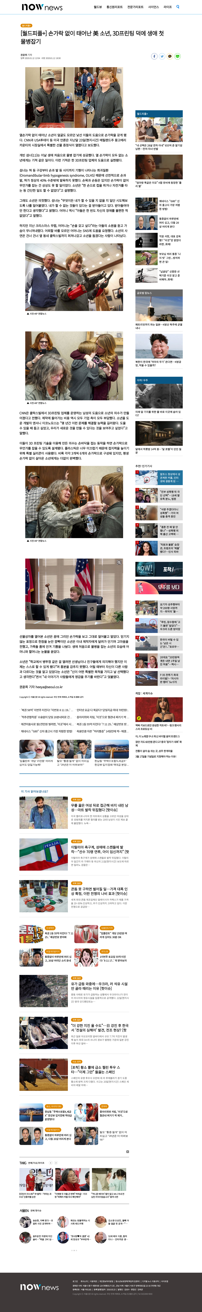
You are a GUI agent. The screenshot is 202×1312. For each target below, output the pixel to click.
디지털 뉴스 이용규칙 (150, 1281)
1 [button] (72, 1250)
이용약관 (93, 1281)
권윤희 (24, 54)
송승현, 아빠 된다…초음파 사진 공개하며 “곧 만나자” (43, 1223)
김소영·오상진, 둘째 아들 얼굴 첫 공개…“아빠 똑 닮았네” (118, 1223)
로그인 (75, 1281)
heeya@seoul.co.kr (49, 687)
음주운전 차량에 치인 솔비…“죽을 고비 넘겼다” (43, 1239)
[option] (35, 1184)
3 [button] (76, 1250)
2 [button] (74, 1250)
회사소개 (84, 1281)
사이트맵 (164, 1281)
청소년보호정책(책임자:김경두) (128, 1281)
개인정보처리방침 (106, 1281)
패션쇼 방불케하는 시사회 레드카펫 (80, 1222)
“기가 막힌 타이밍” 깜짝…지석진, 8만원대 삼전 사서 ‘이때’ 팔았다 (35, 1195)
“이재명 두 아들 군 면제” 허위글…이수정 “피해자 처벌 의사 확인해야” (108, 1195)
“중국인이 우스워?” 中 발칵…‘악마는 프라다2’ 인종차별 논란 (72, 1195)
